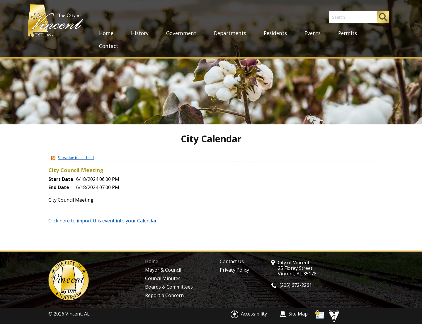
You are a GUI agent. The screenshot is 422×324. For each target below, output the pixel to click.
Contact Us (232, 261)
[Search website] (350, 17)
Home (106, 33)
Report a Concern (164, 295)
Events (312, 33)
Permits (347, 33)
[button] (383, 17)
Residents (275, 33)
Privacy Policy (234, 270)
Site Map (294, 314)
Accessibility (249, 314)
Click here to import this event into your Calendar (102, 220)
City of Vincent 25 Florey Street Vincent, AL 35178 (297, 268)
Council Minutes (163, 278)
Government (181, 33)
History (140, 33)
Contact (108, 45)
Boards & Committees (169, 287)
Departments (230, 33)
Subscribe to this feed (76, 157)
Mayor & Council (163, 270)
